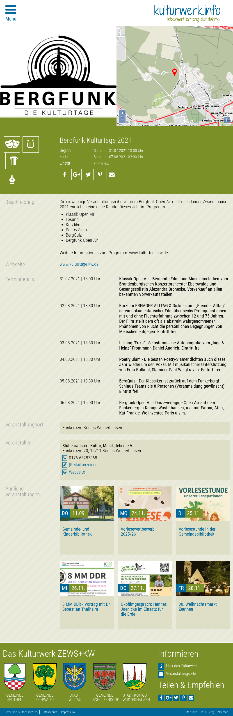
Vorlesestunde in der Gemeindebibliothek (197, 531)
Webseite (77, 472)
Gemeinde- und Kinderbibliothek (77, 531)
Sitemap (223, 712)
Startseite (191, 712)
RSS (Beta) (207, 712)
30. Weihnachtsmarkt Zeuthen (198, 607)
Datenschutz (49, 712)
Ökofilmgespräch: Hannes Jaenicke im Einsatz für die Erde (144, 609)
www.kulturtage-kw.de (79, 264)
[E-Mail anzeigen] (84, 464)
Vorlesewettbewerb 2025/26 (138, 531)
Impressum (68, 712)
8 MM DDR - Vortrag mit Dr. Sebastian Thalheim (86, 607)
